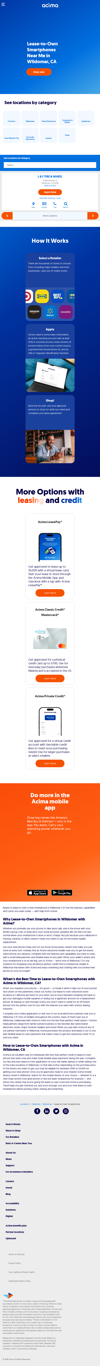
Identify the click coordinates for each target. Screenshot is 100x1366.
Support (10, 1165)
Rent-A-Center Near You (19, 1143)
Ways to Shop (13, 1130)
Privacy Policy (15, 1263)
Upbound (11, 1238)
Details (44, 205)
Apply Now (50, 192)
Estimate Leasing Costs (50, 198)
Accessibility (12, 1203)
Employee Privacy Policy (20, 1281)
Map (33, 205)
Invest (9, 1187)
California (36, 1104)
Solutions (11, 1209)
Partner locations (15, 1232)
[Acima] (50, 6)
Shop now (38, 72)
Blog (8, 1194)
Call (54, 205)
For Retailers (12, 1137)
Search (65, 205)
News (9, 1159)
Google (63, 893)
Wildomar (47, 1104)
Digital (9, 1216)
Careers (10, 1181)
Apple (39, 893)
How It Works (13, 1124)
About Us (11, 1152)
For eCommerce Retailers (19, 1171)
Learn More (50, 592)
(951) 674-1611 (50, 185)
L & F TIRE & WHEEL (50, 177)
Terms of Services (17, 1254)
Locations (24, 1104)
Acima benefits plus (16, 1225)
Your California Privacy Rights (22, 1272)
